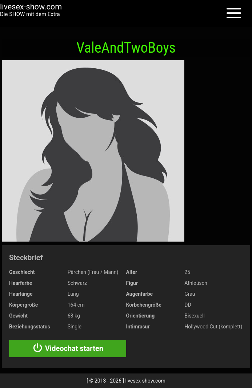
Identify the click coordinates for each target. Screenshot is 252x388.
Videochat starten (67, 348)
